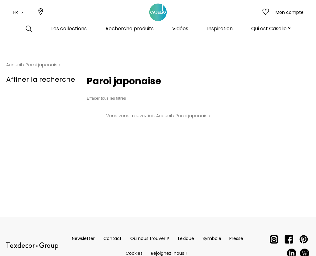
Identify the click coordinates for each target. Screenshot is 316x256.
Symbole (211, 238)
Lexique (186, 238)
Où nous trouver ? (149, 238)
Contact (112, 238)
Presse (236, 238)
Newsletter (83, 238)
